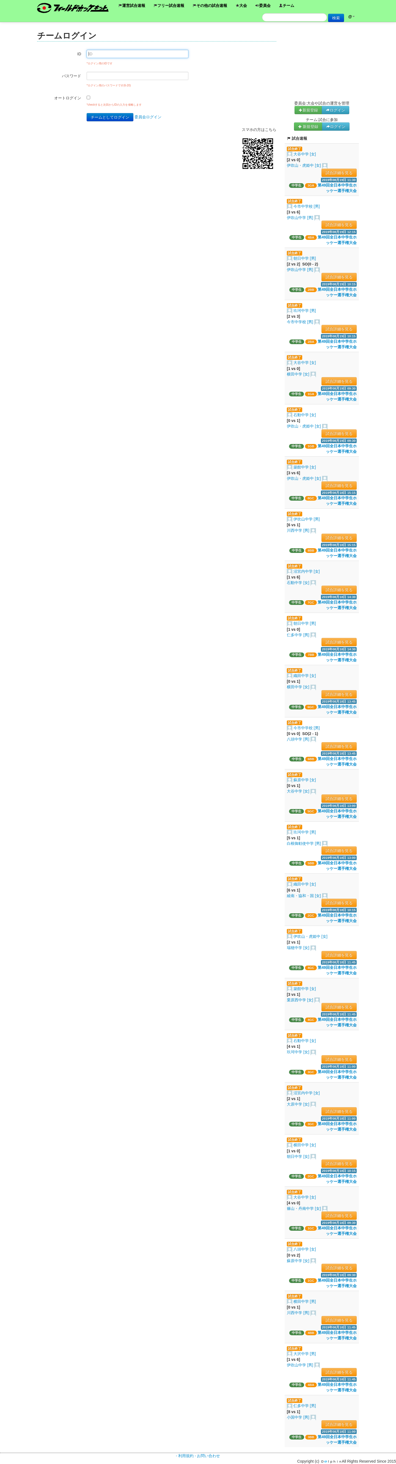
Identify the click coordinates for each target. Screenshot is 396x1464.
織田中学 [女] (304, 675)
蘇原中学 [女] (304, 780)
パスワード (71, 76)
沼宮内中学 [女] (306, 571)
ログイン (335, 110)
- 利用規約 (185, 1456)
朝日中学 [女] (298, 1156)
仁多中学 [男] (298, 635)
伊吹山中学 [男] (300, 217)
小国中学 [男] (298, 1417)
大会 (241, 5)
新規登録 (308, 110)
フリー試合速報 (168, 5)
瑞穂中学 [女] (298, 947)
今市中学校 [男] (306, 206)
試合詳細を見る (339, 173)
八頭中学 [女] (304, 1249)
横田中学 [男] (304, 1301)
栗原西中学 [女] (300, 1000)
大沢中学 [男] (304, 1353)
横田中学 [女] (298, 374)
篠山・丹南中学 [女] (304, 1208)
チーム (286, 5)
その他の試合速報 (210, 5)
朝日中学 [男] (304, 258)
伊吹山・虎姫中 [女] (304, 165)
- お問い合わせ (207, 1456)
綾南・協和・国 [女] (304, 895)
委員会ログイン (147, 117)
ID (79, 54)
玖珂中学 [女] (298, 1052)
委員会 (263, 5)
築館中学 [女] (304, 467)
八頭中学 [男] (298, 739)
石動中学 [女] (304, 415)
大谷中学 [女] (304, 154)
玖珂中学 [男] (304, 310)
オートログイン (67, 98)
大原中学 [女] (298, 1104)
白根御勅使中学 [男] (304, 843)
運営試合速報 (131, 5)
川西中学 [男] (298, 530)
